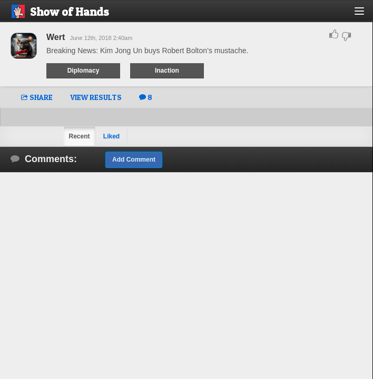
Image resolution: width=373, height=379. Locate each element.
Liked (111, 136)
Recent (79, 136)
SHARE (37, 97)
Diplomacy (83, 70)
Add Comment (133, 159)
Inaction (167, 70)
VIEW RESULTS (96, 97)
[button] (365, 15)
